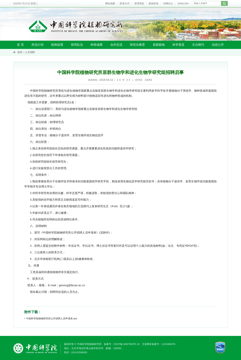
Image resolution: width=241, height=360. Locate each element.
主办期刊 (198, 44)
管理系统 (139, 3)
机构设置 (57, 44)
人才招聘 (30, 52)
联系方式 (125, 3)
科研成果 (97, 44)
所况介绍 (37, 44)
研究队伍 (77, 44)
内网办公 (168, 3)
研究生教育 (137, 44)
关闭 (148, 80)
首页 (19, 52)
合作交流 (116, 44)
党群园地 (159, 44)
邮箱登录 (154, 3)
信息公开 (218, 44)
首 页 (20, 44)
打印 (139, 80)
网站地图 (110, 3)
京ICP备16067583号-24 (127, 344)
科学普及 (178, 44)
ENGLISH (183, 3)
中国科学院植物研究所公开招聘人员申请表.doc (50, 318)
